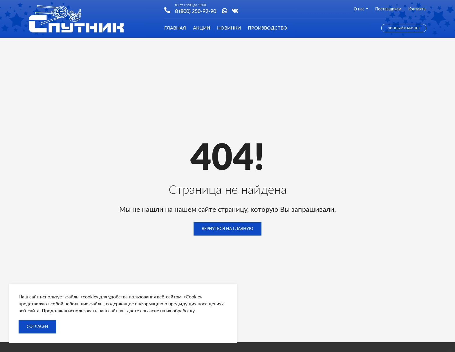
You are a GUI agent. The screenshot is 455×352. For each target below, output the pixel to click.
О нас (361, 9)
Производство (267, 28)
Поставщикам (388, 9)
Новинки (229, 28)
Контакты (417, 9)
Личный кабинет (403, 28)
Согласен (37, 327)
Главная (175, 28)
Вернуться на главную (227, 229)
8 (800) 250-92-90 (195, 11)
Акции (201, 28)
